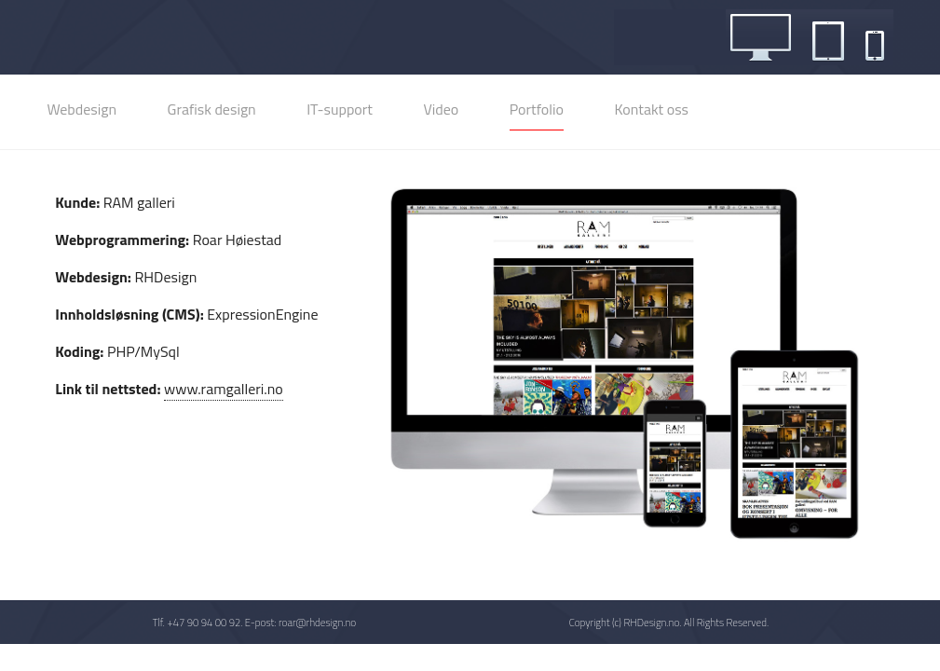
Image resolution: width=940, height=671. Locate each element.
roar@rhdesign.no (317, 622)
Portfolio (537, 109)
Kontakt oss (651, 109)
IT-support (340, 109)
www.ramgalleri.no (223, 388)
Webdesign (81, 109)
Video (440, 109)
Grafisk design (212, 109)
